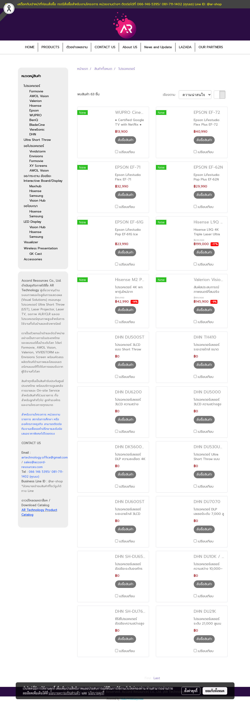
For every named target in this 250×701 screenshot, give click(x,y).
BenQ (33, 120)
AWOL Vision (39, 96)
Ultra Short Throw (37, 139)
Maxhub (35, 186)
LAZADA (185, 47)
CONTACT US (105, 47)
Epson (34, 110)
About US (129, 47)
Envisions (36, 156)
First (148, 678)
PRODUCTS (50, 47)
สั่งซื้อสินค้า (125, 140)
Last (157, 678)
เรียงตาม (171, 94)
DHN (32, 134)
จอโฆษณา (31, 206)
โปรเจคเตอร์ (32, 86)
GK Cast (35, 253)
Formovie (36, 91)
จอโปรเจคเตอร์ (34, 146)
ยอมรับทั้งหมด (214, 691)
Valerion (35, 101)
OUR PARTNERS (210, 47)
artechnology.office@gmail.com (44, 457)
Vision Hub (37, 200)
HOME (29, 47)
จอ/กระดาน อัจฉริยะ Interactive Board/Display (43, 178)
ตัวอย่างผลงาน (77, 47)
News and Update (158, 47)
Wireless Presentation (41, 248)
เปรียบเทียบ (127, 152)
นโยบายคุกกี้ (96, 693)
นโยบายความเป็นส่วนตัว (64, 693)
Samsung (36, 195)
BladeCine (37, 124)
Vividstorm (37, 151)
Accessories (33, 259)
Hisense (35, 105)
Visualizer (31, 242)
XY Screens (38, 165)
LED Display (32, 221)
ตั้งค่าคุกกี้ (190, 691)
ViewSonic (37, 129)
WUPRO (35, 115)
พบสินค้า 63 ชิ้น (88, 94)
